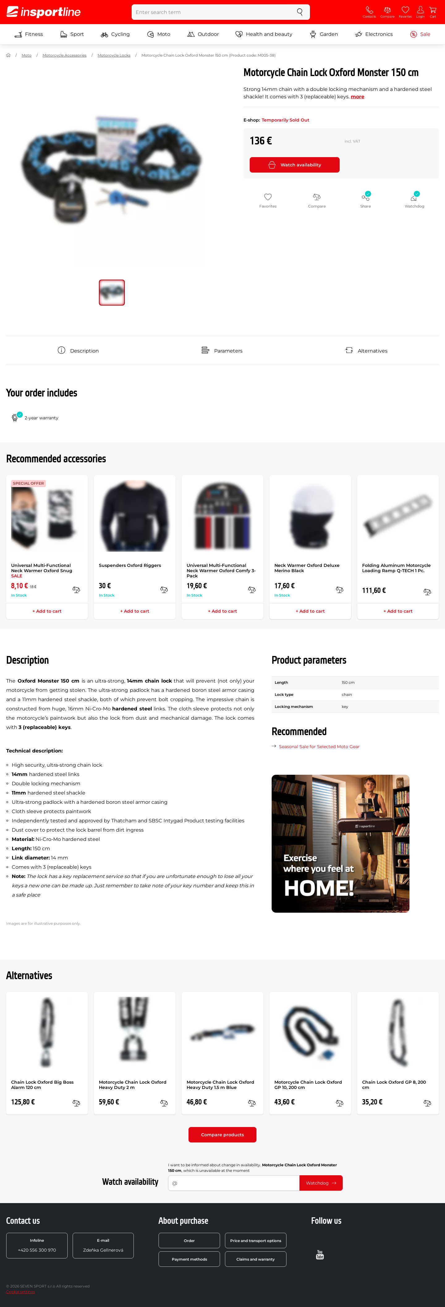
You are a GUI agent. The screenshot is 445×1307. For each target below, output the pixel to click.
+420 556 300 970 (37, 1245)
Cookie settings (20, 1291)
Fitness (29, 34)
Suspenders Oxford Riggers (130, 565)
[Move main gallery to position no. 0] (112, 293)
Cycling (115, 34)
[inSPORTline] (43, 12)
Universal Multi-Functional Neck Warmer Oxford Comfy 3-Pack (221, 571)
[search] (300, 12)
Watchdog (321, 1183)
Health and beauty (263, 34)
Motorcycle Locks (114, 55)
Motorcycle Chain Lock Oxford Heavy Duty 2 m (133, 1084)
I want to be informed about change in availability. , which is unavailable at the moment (252, 1168)
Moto (158, 34)
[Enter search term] (211, 12)
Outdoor (203, 34)
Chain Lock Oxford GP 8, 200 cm (394, 1084)
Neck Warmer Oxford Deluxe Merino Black (307, 568)
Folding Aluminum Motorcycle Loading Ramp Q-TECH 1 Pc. (396, 568)
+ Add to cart (46, 611)
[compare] (76, 590)
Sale (420, 34)
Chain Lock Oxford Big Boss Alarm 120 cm (42, 1084)
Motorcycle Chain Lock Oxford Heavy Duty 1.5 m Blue (220, 1084)
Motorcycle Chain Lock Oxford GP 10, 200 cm (308, 1084)
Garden (323, 34)
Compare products (222, 1135)
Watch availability (294, 165)
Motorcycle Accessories (65, 55)
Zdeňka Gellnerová (103, 1245)
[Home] (8, 55)
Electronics (374, 34)
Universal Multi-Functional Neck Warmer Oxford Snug (41, 571)
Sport (72, 34)
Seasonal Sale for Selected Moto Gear (319, 746)
